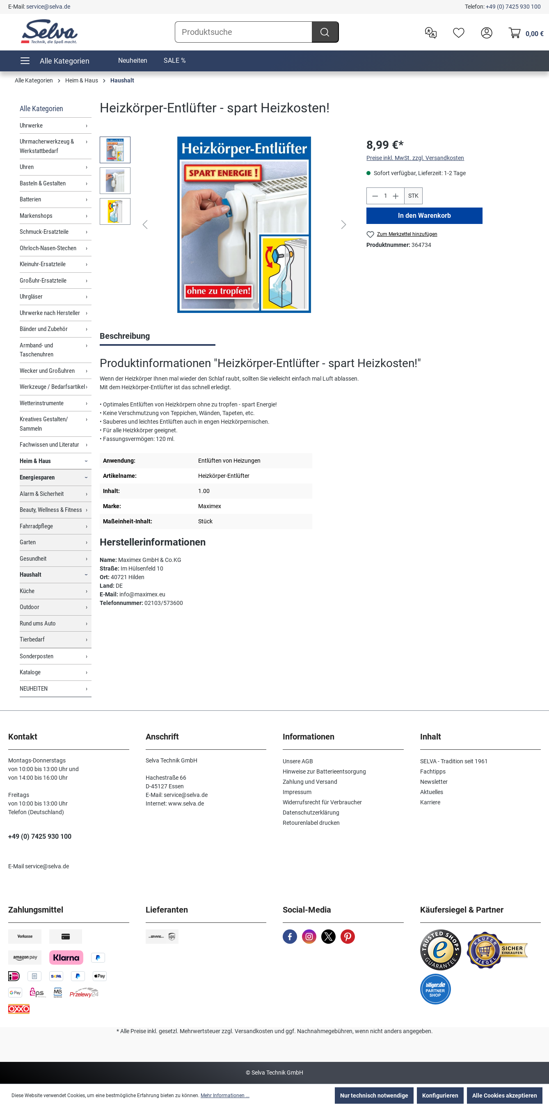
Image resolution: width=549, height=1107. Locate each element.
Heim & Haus (35, 461)
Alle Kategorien (41, 108)
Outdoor (29, 607)
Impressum (297, 792)
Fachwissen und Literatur (49, 444)
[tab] (157, 337)
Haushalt (30, 574)
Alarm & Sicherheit (42, 494)
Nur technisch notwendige (374, 1095)
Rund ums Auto (38, 623)
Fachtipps (433, 771)
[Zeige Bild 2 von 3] (244, 305)
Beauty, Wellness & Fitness (51, 510)
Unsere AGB (298, 761)
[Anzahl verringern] (375, 195)
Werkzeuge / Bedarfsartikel (52, 386)
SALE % (175, 60)
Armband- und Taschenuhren (36, 350)
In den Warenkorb (424, 215)
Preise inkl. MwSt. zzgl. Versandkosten (415, 158)
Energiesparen (37, 477)
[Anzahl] (385, 195)
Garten (28, 542)
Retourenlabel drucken (311, 822)
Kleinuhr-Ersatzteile (43, 264)
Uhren (27, 167)
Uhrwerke (31, 125)
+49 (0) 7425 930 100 (513, 6)
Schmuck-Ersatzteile (44, 231)
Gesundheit (33, 558)
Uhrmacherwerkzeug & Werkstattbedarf (47, 146)
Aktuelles (431, 792)
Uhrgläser (31, 296)
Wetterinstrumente (42, 403)
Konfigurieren (440, 1095)
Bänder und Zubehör (44, 329)
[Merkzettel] (457, 32)
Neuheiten (132, 60)
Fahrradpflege (36, 526)
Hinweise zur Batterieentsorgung (324, 771)
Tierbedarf (32, 639)
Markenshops (36, 215)
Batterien (30, 199)
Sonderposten (36, 656)
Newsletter (434, 781)
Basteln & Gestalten (43, 183)
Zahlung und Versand (310, 781)
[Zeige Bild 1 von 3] (232, 305)
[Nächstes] (344, 224)
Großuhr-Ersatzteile (43, 280)
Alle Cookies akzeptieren (504, 1095)
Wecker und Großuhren (47, 370)
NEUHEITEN (34, 688)
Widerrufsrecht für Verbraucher (322, 802)
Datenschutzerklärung (311, 812)
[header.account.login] (485, 32)
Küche (27, 591)
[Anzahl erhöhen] (396, 195)
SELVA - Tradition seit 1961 (454, 761)
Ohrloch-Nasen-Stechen (48, 248)
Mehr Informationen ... (225, 1095)
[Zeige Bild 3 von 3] (256, 305)
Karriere (430, 802)
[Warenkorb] (524, 32)
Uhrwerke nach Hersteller (50, 313)
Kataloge (30, 672)
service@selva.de (48, 6)
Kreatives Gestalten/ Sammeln (44, 423)
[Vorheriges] (145, 224)
